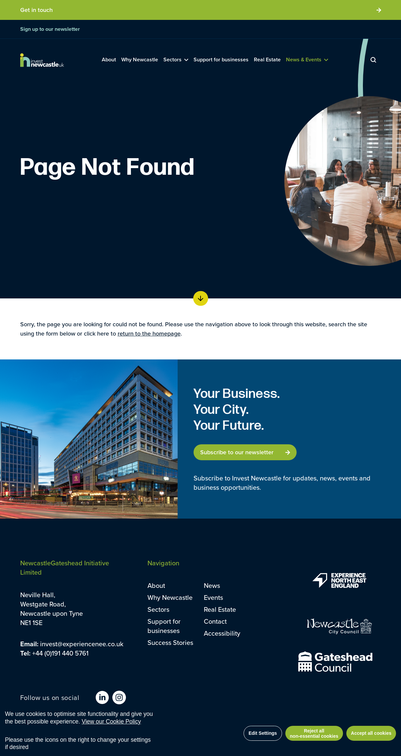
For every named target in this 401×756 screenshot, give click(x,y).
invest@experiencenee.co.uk (81, 644)
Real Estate (220, 609)
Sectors (158, 609)
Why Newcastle (170, 597)
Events (213, 597)
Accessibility (222, 633)
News (212, 585)
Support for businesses (164, 625)
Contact (215, 621)
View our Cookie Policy (111, 721)
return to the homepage (149, 333)
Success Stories (170, 642)
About (156, 585)
